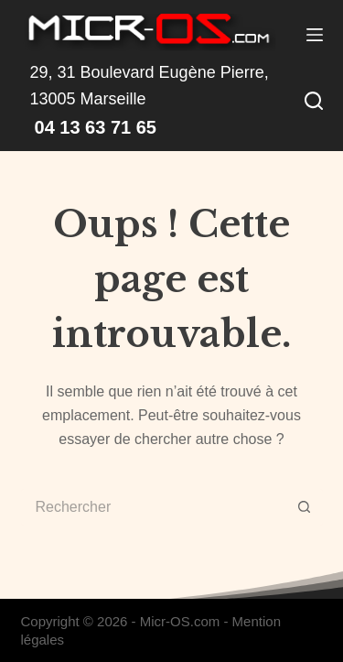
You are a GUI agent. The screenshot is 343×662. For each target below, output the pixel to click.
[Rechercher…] (153, 507)
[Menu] (314, 35)
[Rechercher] (314, 101)
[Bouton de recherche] (304, 507)
